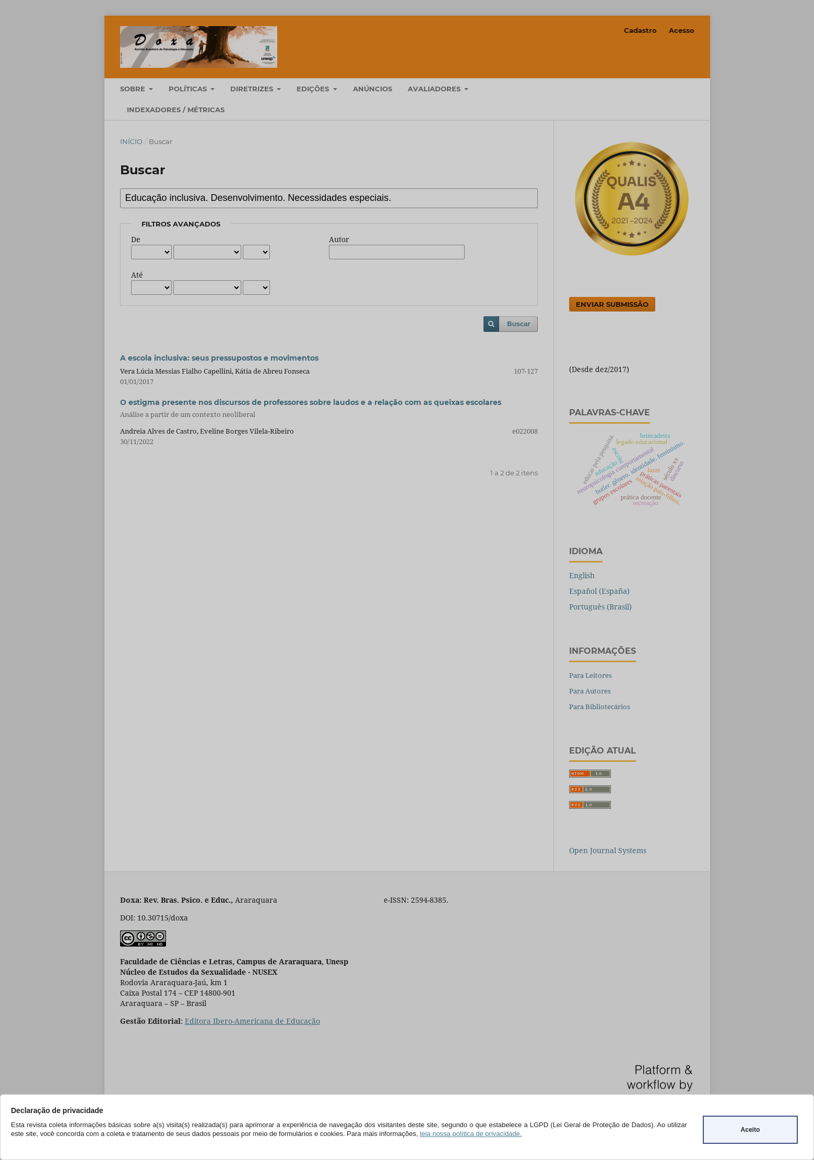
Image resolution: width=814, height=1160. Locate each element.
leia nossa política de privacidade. (471, 1134)
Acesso (681, 30)
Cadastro (640, 30)
